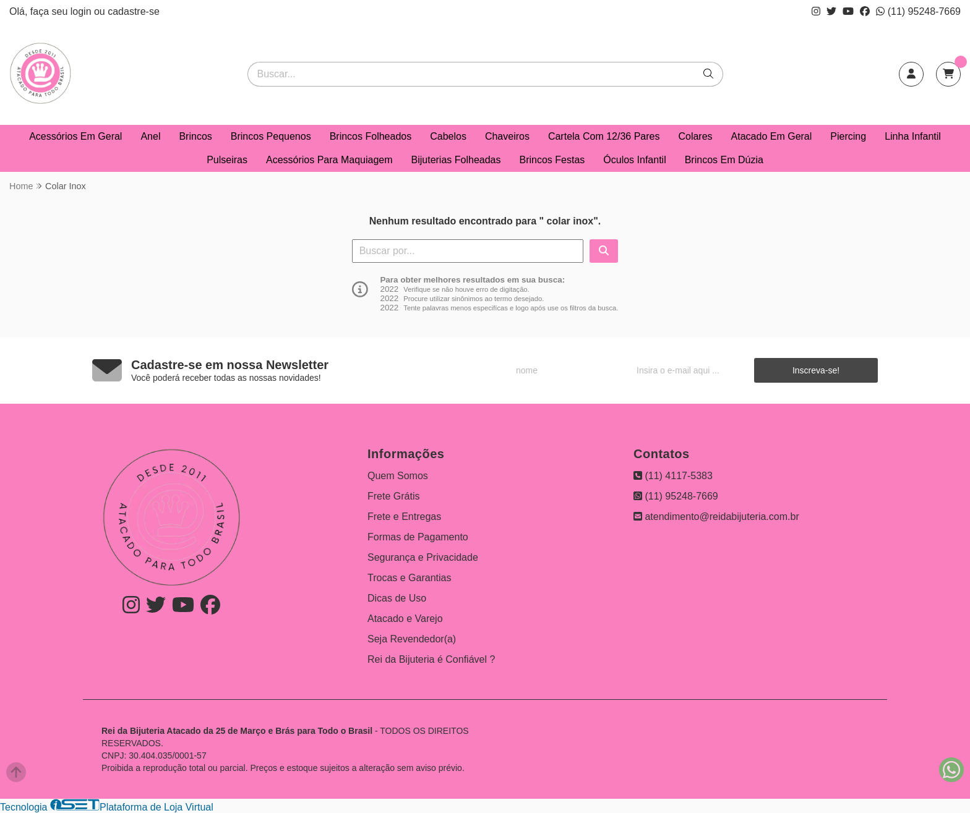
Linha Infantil (913, 136)
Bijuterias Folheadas (456, 160)
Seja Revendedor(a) (411, 639)
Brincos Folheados (371, 136)
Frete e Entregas (404, 516)
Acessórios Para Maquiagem (329, 160)
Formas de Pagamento (417, 537)
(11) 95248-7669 (918, 11)
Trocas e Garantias (409, 578)
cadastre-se (134, 11)
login (82, 11)
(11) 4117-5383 (673, 475)
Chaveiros (507, 136)
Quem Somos (397, 475)
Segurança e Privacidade (422, 557)
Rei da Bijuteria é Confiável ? (431, 659)
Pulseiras (227, 160)
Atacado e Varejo (405, 618)
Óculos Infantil (634, 160)
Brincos (195, 136)
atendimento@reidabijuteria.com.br (716, 516)
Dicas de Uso (396, 598)
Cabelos (448, 136)
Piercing (848, 136)
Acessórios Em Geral (75, 136)
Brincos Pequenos (271, 136)
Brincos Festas (552, 160)
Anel (150, 136)
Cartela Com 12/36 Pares (604, 136)
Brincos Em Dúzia (724, 160)
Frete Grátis (393, 496)
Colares (695, 136)
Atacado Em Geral (771, 136)
